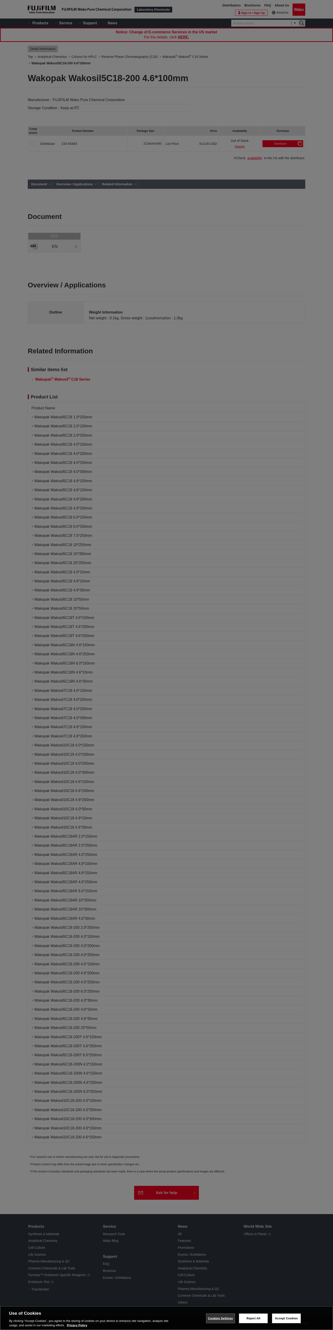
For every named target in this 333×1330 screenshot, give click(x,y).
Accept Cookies (286, 1321)
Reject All (253, 1321)
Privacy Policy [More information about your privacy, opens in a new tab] (77, 1328)
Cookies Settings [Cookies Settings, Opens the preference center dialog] (220, 1321)
